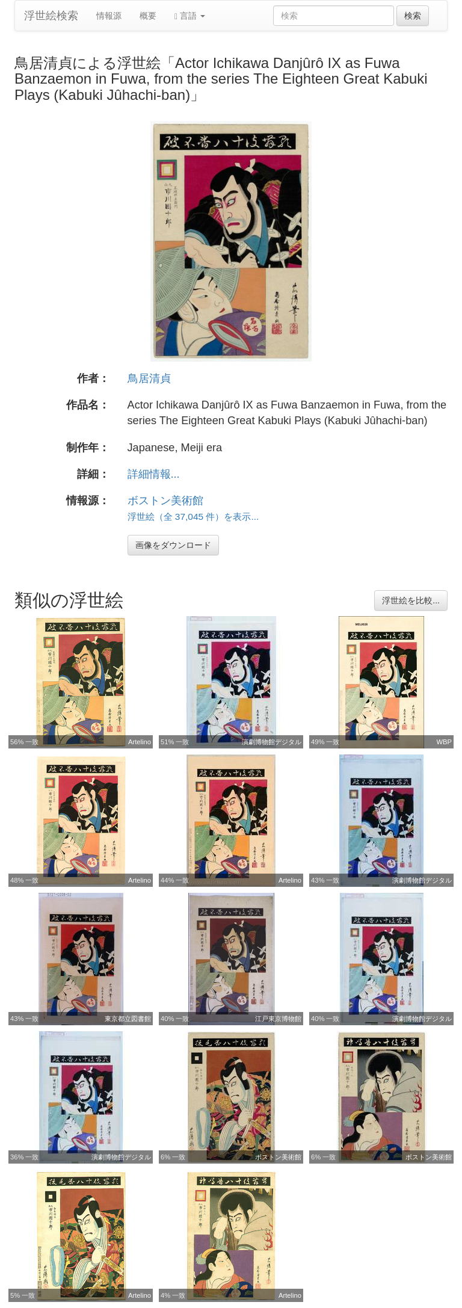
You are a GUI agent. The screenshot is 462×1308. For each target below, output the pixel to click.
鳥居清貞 (149, 378)
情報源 (109, 15)
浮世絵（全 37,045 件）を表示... (193, 516)
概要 (148, 15)
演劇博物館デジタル (271, 741)
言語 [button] (189, 16)
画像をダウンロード (173, 545)
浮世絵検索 (51, 16)
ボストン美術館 (165, 501)
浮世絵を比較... (411, 600)
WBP (444, 741)
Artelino (139, 741)
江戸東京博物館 (278, 1018)
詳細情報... (154, 474)
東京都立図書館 (128, 1018)
